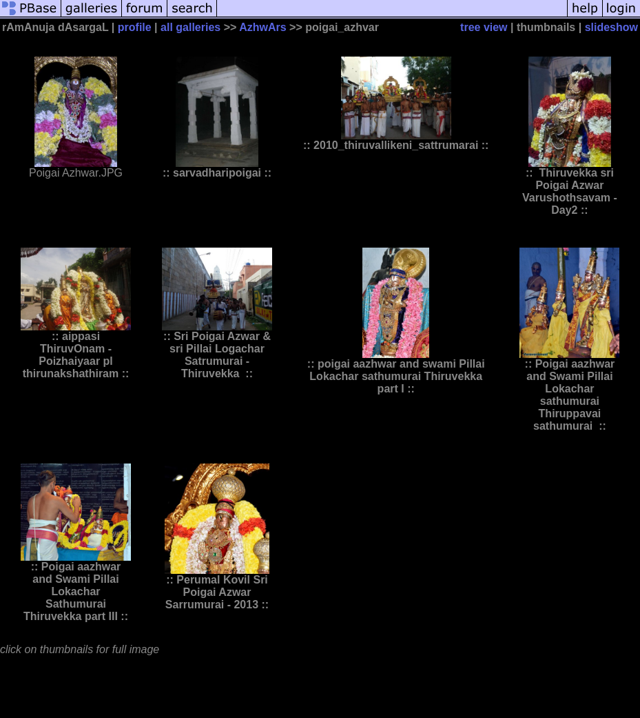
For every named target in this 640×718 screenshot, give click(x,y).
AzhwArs (262, 27)
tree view (483, 27)
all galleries (190, 27)
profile (135, 27)
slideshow (611, 27)
